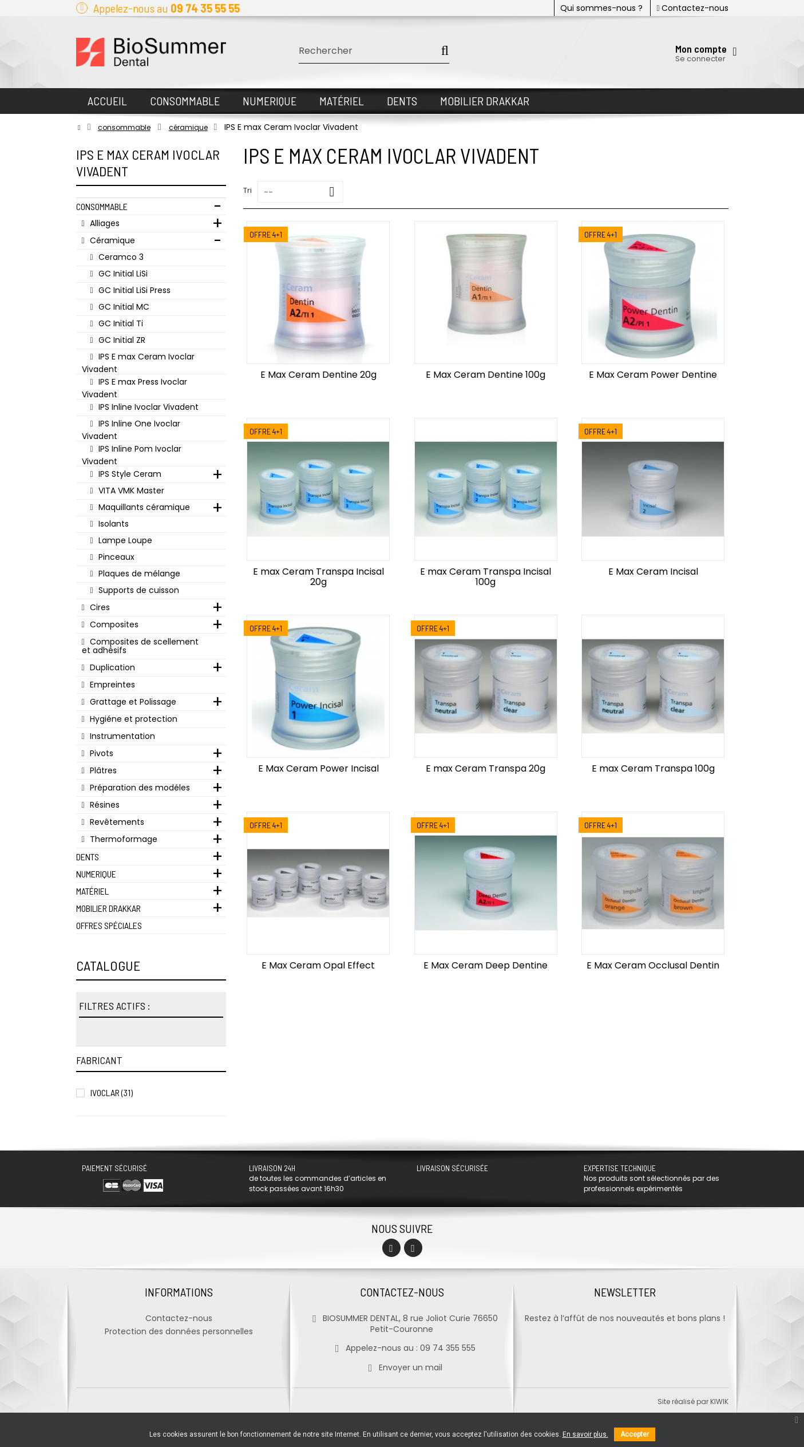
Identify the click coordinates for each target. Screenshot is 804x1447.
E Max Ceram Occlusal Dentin (653, 965)
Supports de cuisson (137, 590)
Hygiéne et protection (132, 719)
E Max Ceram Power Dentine (653, 374)
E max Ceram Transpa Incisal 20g (318, 576)
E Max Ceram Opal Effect (318, 965)
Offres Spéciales (109, 925)
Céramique (111, 240)
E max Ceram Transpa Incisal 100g (485, 576)
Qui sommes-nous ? (601, 8)
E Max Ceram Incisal (653, 571)
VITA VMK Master (130, 490)
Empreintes (111, 684)
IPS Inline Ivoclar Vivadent (147, 407)
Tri (247, 190)
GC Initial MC (122, 307)
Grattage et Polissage (132, 701)
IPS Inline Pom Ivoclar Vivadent (131, 454)
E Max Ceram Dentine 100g (485, 374)
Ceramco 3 (120, 257)
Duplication (111, 667)
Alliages (104, 223)
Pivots (100, 753)
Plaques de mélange (138, 573)
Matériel (92, 890)
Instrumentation (121, 736)
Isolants (112, 523)
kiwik (719, 1401)
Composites (113, 624)
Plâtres (102, 770)
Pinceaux (115, 557)
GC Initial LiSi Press (133, 290)
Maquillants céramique (143, 507)
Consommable (102, 206)
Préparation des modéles (139, 787)
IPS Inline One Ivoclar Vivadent (131, 429)
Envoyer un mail (402, 1367)
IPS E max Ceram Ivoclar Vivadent (138, 362)
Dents (87, 856)
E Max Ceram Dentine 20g (318, 374)
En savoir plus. (585, 1434)
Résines (104, 805)
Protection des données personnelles (179, 1331)
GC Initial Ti (119, 323)
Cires (99, 607)
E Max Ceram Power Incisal (318, 768)
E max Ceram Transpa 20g (485, 768)
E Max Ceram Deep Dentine (485, 965)
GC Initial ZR (120, 340)
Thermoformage (122, 839)
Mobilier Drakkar (108, 908)
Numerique (96, 873)
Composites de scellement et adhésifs (140, 646)
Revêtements (116, 822)
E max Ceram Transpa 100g (653, 768)
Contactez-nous (692, 8)
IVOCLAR (111, 1092)
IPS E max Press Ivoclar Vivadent (134, 388)
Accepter (634, 1434)
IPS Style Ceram (128, 474)
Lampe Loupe (124, 540)
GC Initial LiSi (122, 273)
